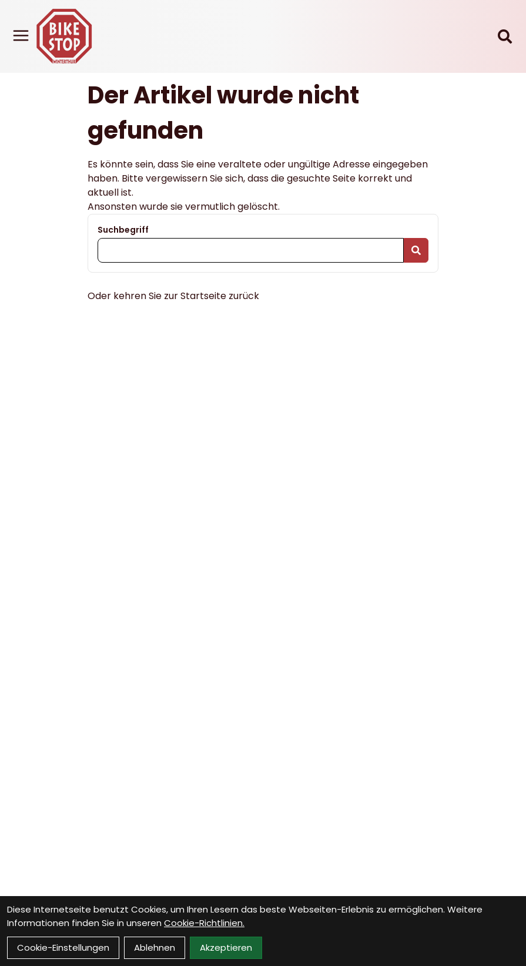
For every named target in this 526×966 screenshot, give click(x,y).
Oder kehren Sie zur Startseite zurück (173, 296)
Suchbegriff (123, 230)
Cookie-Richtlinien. (204, 923)
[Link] (21, 35)
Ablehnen (154, 947)
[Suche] (505, 36)
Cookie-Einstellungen (63, 947)
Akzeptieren (226, 947)
